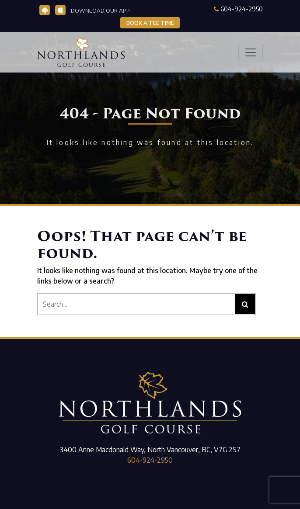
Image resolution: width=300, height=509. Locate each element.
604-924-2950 (238, 9)
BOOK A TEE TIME (150, 22)
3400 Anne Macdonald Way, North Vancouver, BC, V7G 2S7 (150, 449)
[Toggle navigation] (250, 52)
